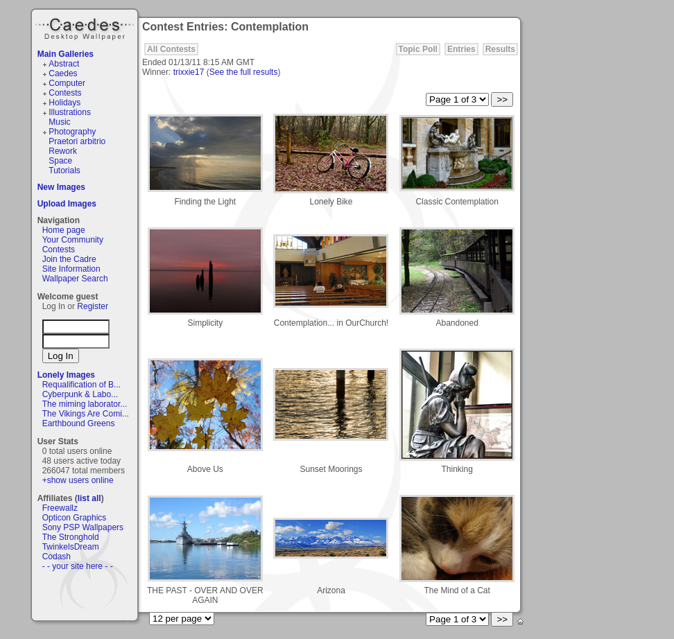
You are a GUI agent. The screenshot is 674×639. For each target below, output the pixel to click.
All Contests (171, 49)
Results (500, 49)
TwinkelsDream (70, 547)
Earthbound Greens (78, 423)
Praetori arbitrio (77, 141)
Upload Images (66, 204)
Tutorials (64, 170)
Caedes (86, 27)
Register (92, 306)
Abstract (64, 64)
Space (60, 161)
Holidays (64, 102)
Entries (461, 49)
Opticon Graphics (74, 518)
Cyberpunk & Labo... (80, 394)
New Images (61, 187)
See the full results (243, 72)
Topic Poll (418, 49)
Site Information (71, 269)
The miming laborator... (85, 404)
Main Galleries (65, 54)
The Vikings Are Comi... (85, 414)
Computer (67, 83)
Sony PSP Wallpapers (82, 527)
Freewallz (60, 508)
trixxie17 (189, 72)
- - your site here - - (77, 566)
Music (59, 122)
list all (89, 498)
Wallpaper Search (75, 278)
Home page (63, 230)
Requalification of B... (81, 384)
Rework (63, 151)
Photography (72, 132)
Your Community (72, 240)
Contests (65, 93)
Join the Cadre (69, 259)
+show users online (78, 480)
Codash (56, 556)
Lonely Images (66, 375)
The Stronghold (70, 537)
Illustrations (70, 112)
